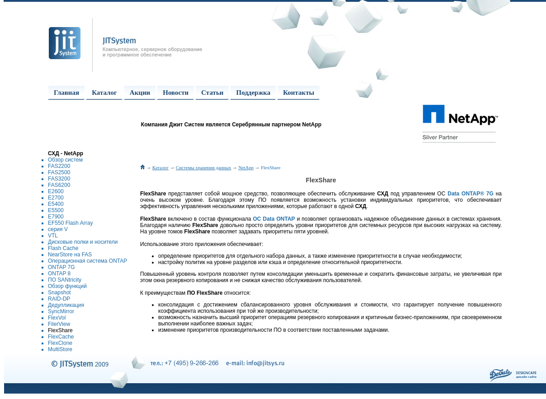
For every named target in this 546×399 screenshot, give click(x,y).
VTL (53, 235)
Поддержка (253, 92)
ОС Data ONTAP (274, 219)
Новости (175, 92)
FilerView (59, 324)
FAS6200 (59, 185)
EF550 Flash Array (70, 223)
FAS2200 (59, 166)
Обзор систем (65, 160)
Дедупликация (66, 305)
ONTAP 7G (61, 267)
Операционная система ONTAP (87, 261)
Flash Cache (63, 248)
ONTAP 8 (59, 273)
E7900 (56, 216)
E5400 (56, 204)
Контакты (298, 92)
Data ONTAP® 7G (470, 193)
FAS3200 (59, 179)
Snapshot (59, 292)
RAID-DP (59, 299)
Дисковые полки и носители (83, 242)
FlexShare (60, 330)
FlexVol (57, 318)
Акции (140, 92)
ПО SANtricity (64, 280)
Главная (66, 92)
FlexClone (60, 343)
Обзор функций (67, 286)
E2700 (56, 198)
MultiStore (60, 349)
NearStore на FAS (70, 254)
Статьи (212, 92)
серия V (58, 229)
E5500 (56, 210)
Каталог (104, 92)
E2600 (56, 191)
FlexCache (61, 337)
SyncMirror (61, 311)
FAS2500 (59, 172)
